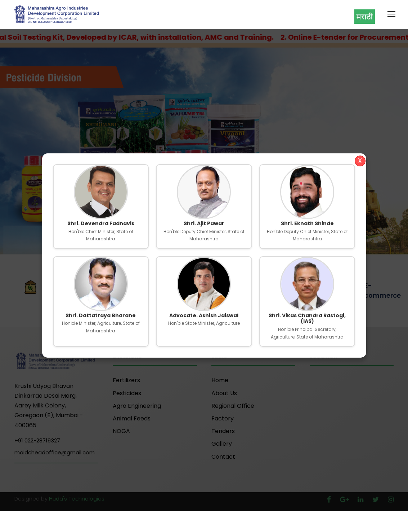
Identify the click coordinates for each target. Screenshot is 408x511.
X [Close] (360, 160)
